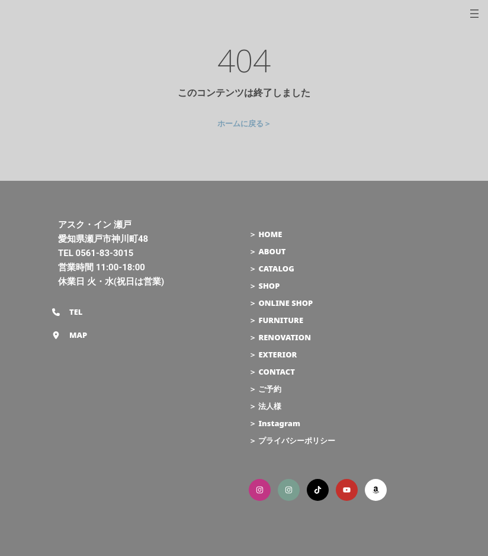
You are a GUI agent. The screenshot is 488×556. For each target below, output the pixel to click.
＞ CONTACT (272, 371)
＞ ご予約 (265, 389)
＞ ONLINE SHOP (281, 303)
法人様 (269, 406)
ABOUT (271, 251)
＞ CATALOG (271, 268)
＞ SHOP (264, 285)
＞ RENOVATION (280, 337)
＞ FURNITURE (276, 320)
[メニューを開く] (474, 14)
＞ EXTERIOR (273, 354)
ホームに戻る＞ (244, 123)
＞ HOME (265, 234)
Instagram (279, 423)
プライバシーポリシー (296, 440)
